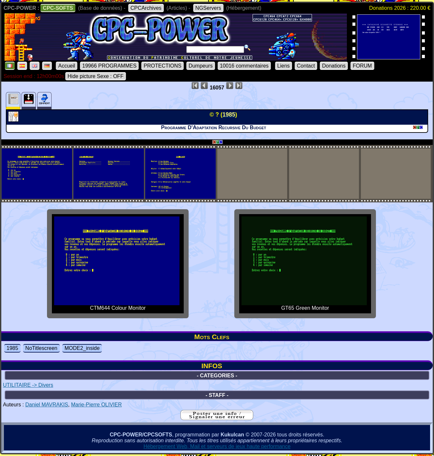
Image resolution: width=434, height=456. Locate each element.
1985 (12, 348)
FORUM (362, 66)
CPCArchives (146, 8)
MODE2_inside (82, 348)
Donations (334, 66)
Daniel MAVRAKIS (46, 404)
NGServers (208, 8)
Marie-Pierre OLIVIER (96, 404)
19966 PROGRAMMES (109, 66)
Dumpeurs (201, 66)
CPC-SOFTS (58, 8)
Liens (283, 66)
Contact (306, 66)
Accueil (66, 66)
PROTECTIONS (162, 66)
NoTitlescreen (41, 348)
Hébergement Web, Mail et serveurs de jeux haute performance (217, 446)
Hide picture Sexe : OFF (96, 76)
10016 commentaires (244, 66)
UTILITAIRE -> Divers (28, 385)
